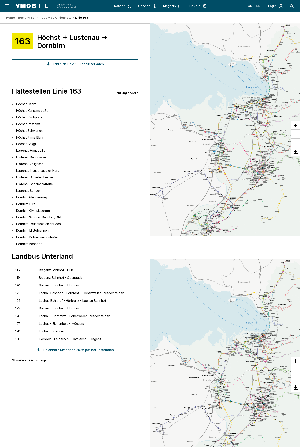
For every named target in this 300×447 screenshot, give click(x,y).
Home (10, 17)
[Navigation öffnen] (6, 6)
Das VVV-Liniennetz (57, 17)
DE (250, 6)
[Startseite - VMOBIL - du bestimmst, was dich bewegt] (46, 6)
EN (258, 6)
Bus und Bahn (28, 17)
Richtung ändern (126, 93)
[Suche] (291, 6)
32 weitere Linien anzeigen (30, 360)
